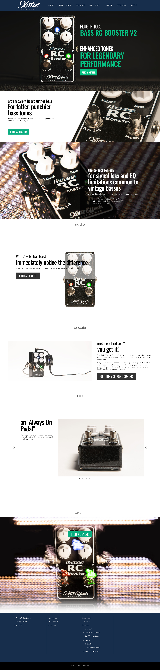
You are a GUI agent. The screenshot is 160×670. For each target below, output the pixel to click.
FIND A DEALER (89, 72)
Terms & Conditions (23, 618)
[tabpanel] (82, 447)
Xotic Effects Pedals (92, 632)
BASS (61, 5)
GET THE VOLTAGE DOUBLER (116, 376)
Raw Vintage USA (91, 636)
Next (146, 448)
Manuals (52, 625)
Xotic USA (88, 629)
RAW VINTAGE (80, 5)
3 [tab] (86, 478)
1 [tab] (79, 478)
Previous (14, 448)
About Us (53, 618)
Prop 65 (19, 625)
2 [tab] (83, 478)
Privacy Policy (21, 622)
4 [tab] (89, 478)
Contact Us (53, 622)
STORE (90, 5)
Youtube (86, 622)
